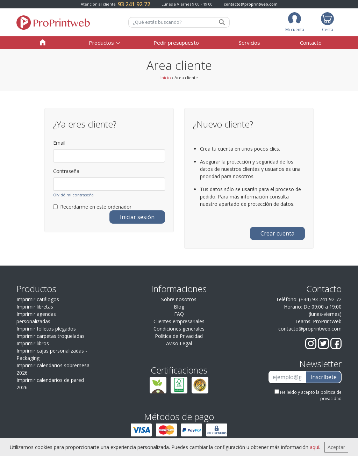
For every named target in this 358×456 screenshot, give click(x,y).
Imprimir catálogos (37, 299)
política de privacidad (331, 395)
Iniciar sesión (137, 217)
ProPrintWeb (327, 321)
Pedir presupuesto (176, 42)
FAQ (179, 314)
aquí (314, 447)
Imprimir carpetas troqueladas (50, 336)
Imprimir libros (32, 343)
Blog (179, 306)
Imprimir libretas (34, 306)
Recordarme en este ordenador (92, 206)
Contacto (311, 42)
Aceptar (336, 447)
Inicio (165, 78)
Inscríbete (323, 377)
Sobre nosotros (178, 299)
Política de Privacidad (179, 336)
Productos (101, 42)
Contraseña (66, 171)
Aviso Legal (179, 343)
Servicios (249, 42)
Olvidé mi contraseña (73, 194)
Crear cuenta (277, 233)
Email (59, 142)
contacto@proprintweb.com (251, 4)
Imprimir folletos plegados (46, 328)
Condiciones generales (179, 328)
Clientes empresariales (179, 321)
